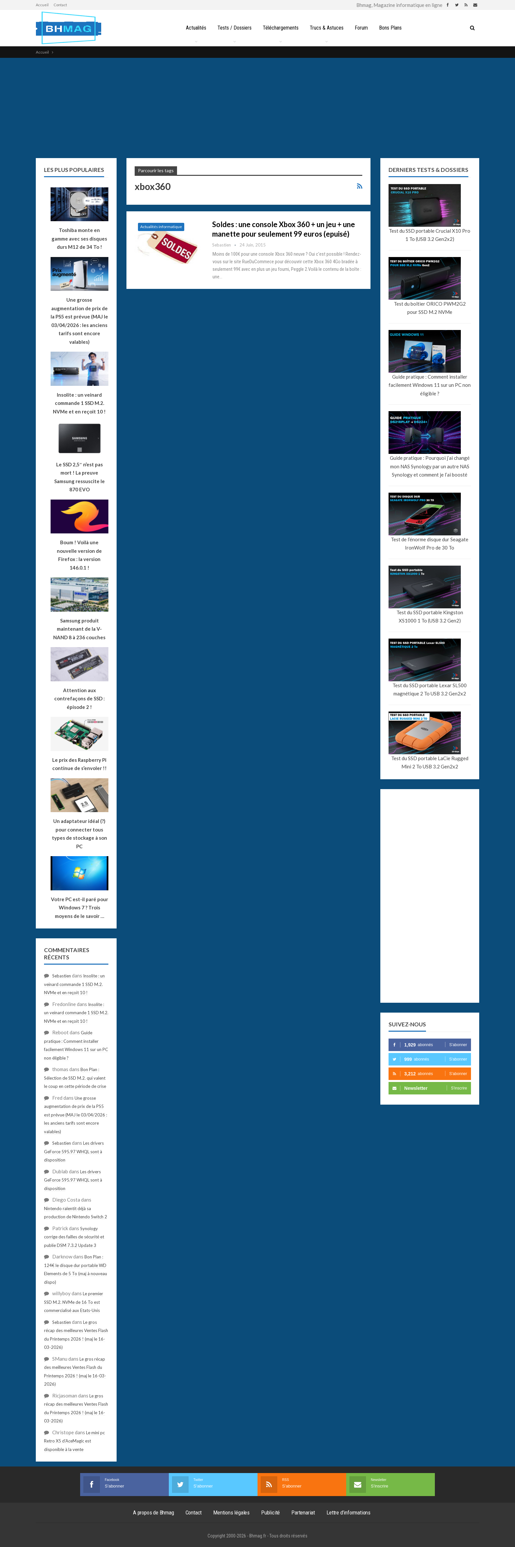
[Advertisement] (257, 107)
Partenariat (303, 1512)
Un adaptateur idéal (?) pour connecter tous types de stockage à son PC (79, 833)
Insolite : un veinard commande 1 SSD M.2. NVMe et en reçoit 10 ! (74, 984)
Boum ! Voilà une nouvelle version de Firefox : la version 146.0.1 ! (79, 555)
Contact (60, 5)
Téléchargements (280, 28)
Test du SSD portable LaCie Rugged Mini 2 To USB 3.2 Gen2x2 (429, 762)
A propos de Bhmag (153, 1512)
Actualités (193, 28)
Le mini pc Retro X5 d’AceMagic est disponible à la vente (74, 1441)
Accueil (42, 5)
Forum (362, 28)
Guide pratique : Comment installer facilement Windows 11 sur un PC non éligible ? (430, 385)
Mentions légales (231, 1512)
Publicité (270, 1512)
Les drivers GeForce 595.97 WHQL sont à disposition (74, 1151)
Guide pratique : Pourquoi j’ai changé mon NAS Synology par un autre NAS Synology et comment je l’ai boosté (430, 466)
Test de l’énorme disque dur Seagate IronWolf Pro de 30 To (429, 543)
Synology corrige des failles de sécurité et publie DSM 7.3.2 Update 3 (74, 1237)
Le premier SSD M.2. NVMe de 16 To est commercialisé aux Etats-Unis (73, 1302)
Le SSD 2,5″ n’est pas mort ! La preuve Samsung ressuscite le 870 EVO (79, 477)
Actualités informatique (161, 226)
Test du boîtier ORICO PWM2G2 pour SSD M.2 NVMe (430, 308)
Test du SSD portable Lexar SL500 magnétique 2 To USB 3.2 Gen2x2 (429, 689)
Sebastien (61, 975)
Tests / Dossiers (233, 28)
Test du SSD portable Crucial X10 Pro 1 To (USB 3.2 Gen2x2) (429, 235)
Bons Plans (392, 28)
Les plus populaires (74, 169)
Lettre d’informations (348, 1512)
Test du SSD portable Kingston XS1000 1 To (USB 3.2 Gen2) (429, 616)
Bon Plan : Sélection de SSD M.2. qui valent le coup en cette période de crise (75, 1078)
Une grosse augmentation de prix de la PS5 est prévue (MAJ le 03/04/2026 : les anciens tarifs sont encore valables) (79, 321)
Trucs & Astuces (327, 28)
